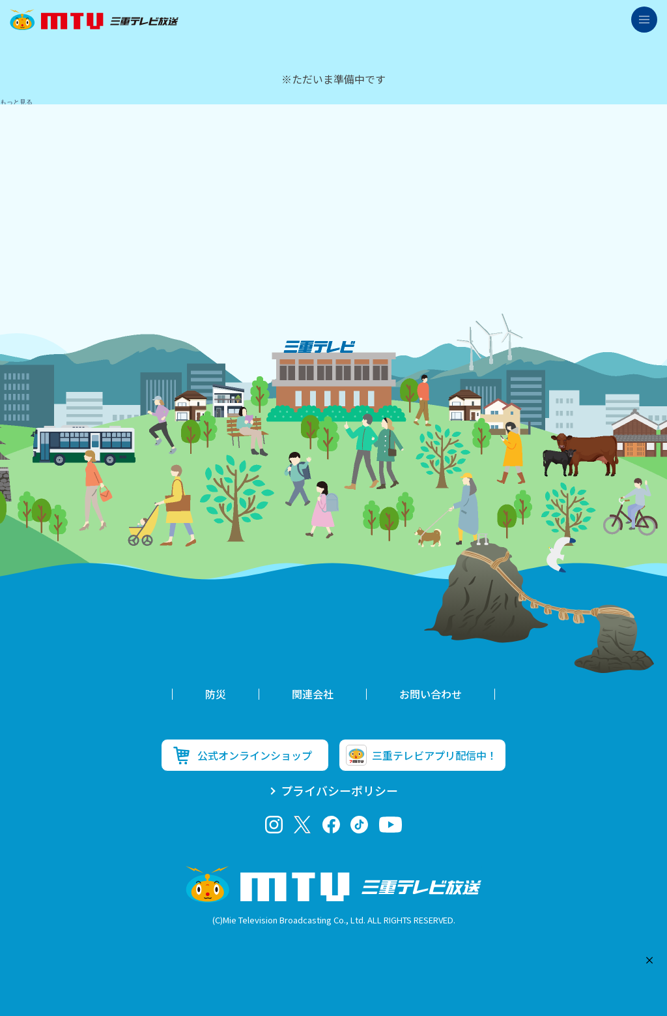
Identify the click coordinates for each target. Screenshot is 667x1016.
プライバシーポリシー (339, 790)
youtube (390, 824)
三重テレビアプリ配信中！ (434, 755)
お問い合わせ (430, 694)
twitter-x (302, 824)
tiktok (359, 824)
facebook (331, 824)
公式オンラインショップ (254, 755)
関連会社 (313, 694)
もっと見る (16, 102)
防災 (215, 694)
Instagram (274, 824)
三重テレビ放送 (94, 19)
